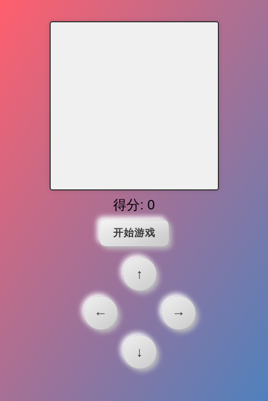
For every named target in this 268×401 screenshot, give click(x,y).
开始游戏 (134, 232)
